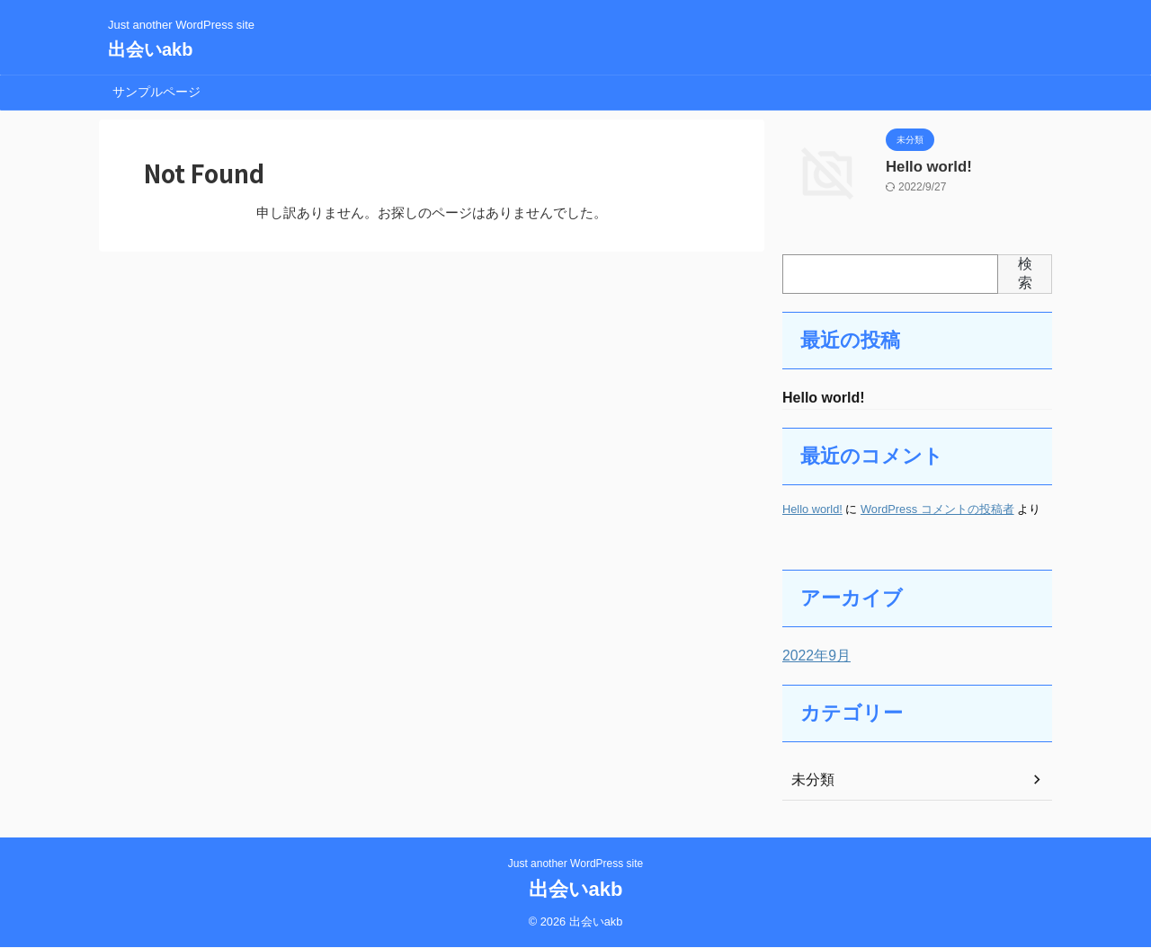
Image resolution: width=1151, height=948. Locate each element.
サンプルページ (156, 91)
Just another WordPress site (576, 864)
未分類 (810, 782)
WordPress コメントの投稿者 (937, 511)
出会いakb (150, 49)
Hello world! (922, 165)
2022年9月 (812, 658)
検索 (1025, 273)
